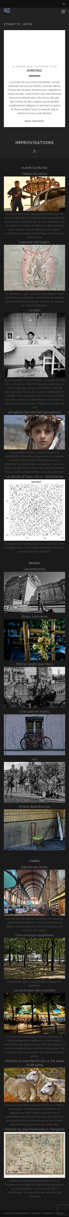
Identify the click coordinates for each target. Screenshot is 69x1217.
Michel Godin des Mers (34, 664)
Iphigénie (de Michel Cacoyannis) (34, 412)
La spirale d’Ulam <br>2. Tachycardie (34, 477)
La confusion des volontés (34, 990)
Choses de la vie (46, 66)
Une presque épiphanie (35, 935)
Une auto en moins (34, 711)
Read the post (34, 121)
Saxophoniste (34, 569)
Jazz (34, 759)
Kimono (34, 70)
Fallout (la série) (34, 174)
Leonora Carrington (34, 242)
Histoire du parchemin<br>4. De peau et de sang (34, 1063)
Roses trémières (34, 616)
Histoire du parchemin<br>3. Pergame (34, 1129)
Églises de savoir (34, 867)
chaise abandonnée (34, 806)
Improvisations (34, 142)
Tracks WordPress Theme (20, 1213)
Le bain (34, 310)
